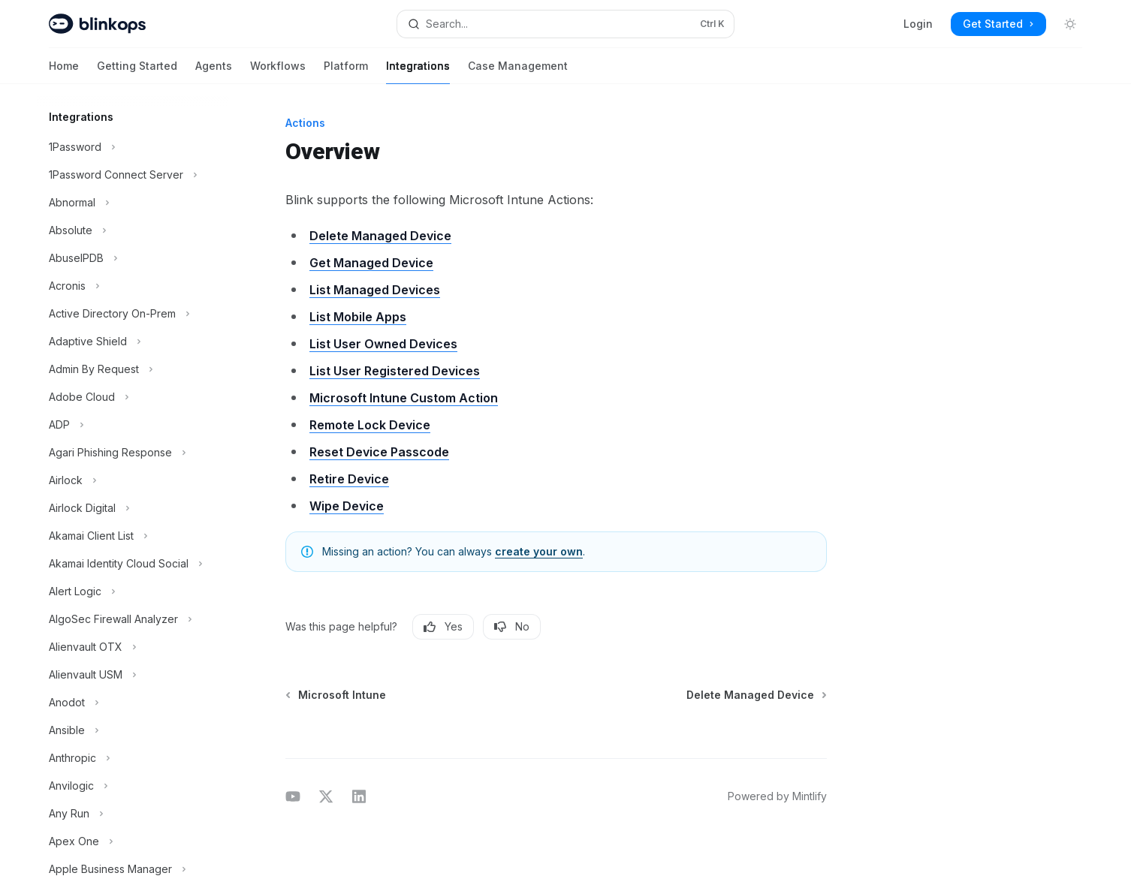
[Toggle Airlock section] (133, 480)
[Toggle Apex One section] (133, 841)
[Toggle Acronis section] (133, 286)
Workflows (278, 71)
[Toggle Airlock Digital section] (133, 508)
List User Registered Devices (394, 370)
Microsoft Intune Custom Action (403, 397)
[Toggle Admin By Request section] (133, 369)
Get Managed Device (371, 262)
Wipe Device (346, 505)
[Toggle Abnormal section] (133, 202)
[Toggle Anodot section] (133, 702)
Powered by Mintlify (777, 796)
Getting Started (137, 71)
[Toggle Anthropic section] (133, 758)
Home (64, 71)
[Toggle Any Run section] (133, 813)
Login (918, 23)
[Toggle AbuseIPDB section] (133, 258)
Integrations (418, 71)
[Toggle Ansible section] (133, 730)
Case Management (518, 71)
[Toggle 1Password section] (133, 147)
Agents (213, 71)
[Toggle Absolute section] (133, 230)
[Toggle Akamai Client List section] (133, 535)
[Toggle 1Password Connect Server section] (133, 174)
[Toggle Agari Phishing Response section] (133, 452)
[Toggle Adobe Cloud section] (133, 397)
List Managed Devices (374, 289)
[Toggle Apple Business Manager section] (133, 869)
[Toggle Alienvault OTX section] (133, 647)
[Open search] (565, 24)
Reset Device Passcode (379, 451)
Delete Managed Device (380, 235)
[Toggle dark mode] (1070, 24)
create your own (539, 551)
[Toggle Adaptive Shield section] (133, 341)
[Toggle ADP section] (133, 424)
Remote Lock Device (369, 424)
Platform (346, 71)
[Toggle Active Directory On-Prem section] (133, 313)
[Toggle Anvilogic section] (133, 785)
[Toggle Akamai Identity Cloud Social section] (133, 563)
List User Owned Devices (383, 343)
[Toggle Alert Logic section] (133, 591)
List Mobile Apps (357, 316)
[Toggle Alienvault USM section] (133, 674)
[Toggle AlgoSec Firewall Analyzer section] (133, 619)
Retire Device (349, 478)
